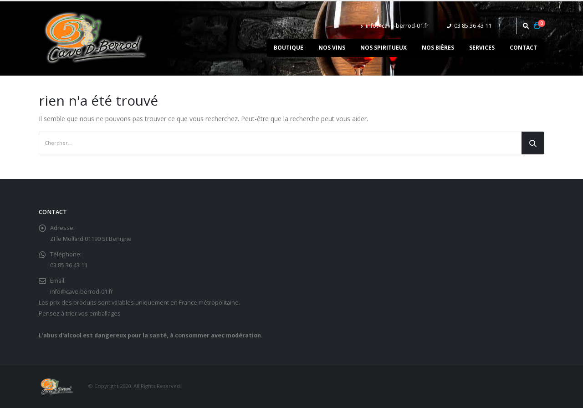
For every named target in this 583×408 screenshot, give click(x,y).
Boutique (288, 47)
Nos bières (438, 47)
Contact (523, 47)
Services (482, 47)
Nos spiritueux (383, 47)
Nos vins (331, 47)
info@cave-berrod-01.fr (395, 26)
